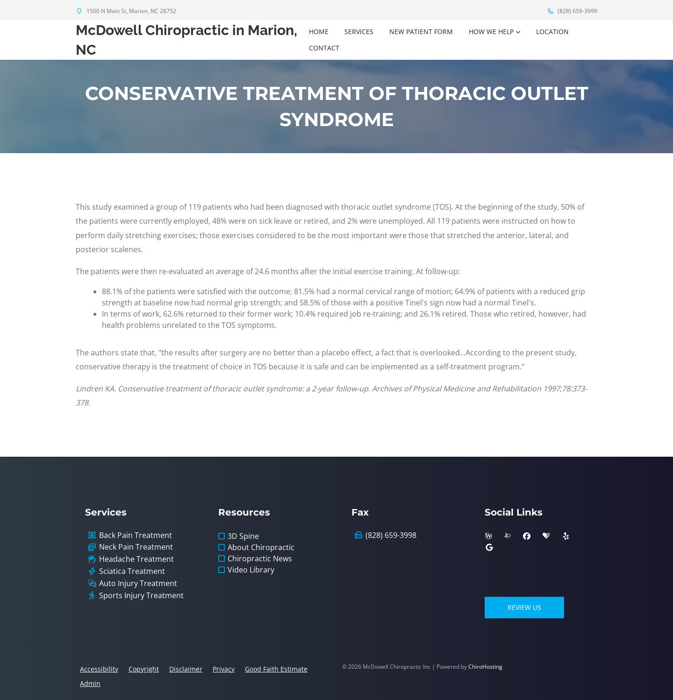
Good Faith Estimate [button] (276, 669)
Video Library (251, 570)
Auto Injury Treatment (138, 583)
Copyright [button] (144, 669)
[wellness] (488, 536)
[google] (489, 547)
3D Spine (243, 536)
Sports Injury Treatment (141, 596)
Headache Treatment (136, 559)
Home (319, 31)
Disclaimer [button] (185, 669)
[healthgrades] (546, 536)
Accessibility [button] (99, 669)
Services (358, 31)
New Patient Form (421, 31)
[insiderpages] (507, 536)
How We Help (491, 31)
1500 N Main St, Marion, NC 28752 (126, 11)
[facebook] (526, 536)
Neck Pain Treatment (136, 547)
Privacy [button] (224, 669)
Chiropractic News (260, 558)
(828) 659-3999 (572, 11)
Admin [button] (90, 683)
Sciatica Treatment (132, 571)
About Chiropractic (261, 547)
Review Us (524, 607)
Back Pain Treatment (135, 535)
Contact (324, 47)
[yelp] (566, 536)
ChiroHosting (485, 667)
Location (552, 31)
